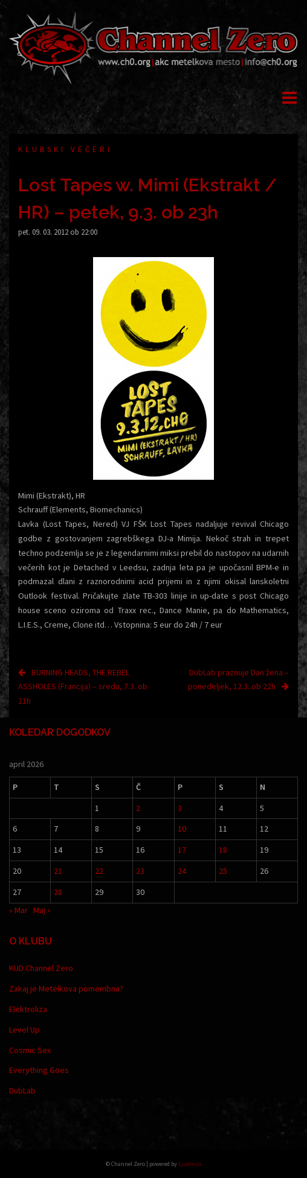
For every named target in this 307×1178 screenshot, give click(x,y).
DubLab (22, 1090)
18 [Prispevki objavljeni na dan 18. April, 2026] (223, 849)
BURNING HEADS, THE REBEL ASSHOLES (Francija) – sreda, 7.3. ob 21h (82, 687)
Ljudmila (190, 1164)
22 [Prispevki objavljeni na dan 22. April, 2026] (99, 870)
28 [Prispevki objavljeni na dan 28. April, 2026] (58, 892)
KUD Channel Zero (41, 968)
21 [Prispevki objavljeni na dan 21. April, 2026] (58, 870)
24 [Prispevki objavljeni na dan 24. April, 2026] (182, 870)
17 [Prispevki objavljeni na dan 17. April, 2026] (182, 849)
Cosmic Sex (30, 1050)
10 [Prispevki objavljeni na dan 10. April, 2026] (182, 828)
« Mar (18, 910)
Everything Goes (39, 1070)
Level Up (24, 1029)
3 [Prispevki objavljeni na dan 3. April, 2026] (180, 808)
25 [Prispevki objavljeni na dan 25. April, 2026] (223, 870)
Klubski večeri (65, 149)
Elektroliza (28, 1009)
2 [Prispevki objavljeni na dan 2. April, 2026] (138, 808)
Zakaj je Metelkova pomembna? (66, 988)
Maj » (42, 910)
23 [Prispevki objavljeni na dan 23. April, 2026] (140, 870)
